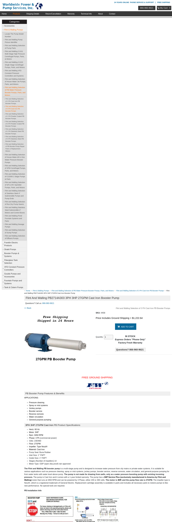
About (100, 13)
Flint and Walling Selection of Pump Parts (15, 47)
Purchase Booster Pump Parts (42, 416)
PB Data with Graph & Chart (41, 384)
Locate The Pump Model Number (14, 35)
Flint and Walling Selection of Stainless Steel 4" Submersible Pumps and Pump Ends (15, 194)
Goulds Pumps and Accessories (12, 275)
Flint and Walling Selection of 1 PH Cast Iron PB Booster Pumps (14, 101)
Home (4, 13)
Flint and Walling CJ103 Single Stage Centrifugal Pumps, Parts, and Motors (15, 64)
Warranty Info (27, 457)
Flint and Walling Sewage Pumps (14, 225)
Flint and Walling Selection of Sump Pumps (15, 231)
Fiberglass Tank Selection (11, 261)
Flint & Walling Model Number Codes (44, 371)
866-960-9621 (147, 8)
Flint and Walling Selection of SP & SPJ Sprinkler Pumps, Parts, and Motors (15, 184)
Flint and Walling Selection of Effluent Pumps (15, 237)
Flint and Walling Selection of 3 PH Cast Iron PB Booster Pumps (14, 109)
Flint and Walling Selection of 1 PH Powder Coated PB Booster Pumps (14, 116)
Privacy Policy (74, 510)
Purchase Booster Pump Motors (42, 411)
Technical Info (86, 13)
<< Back (32, 38)
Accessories (9, 26)
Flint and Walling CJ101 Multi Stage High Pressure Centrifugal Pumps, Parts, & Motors (15, 55)
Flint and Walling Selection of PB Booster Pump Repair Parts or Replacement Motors (14, 147)
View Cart (69, 489)
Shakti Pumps (10, 249)
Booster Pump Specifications (41, 366)
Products (16, 13)
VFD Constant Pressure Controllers (14, 268)
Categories (14, 22)
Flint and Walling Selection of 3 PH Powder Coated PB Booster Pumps (14, 124)
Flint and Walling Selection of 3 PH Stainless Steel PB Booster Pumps (14, 139)
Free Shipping (163, 2)
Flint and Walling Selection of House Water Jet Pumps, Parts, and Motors (15, 81)
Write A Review (161, 427)
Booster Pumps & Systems (11, 254)
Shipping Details (32, 13)
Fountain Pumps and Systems (13, 282)
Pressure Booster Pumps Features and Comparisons (51, 398)
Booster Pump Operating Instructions (44, 393)
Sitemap (25, 447)
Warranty (71, 13)
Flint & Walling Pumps (13, 30)
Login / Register (71, 486)
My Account (70, 483)
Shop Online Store (73, 441)
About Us (26, 441)
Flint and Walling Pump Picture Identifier (13, 41)
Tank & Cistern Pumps (13, 287)
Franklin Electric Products (11, 244)
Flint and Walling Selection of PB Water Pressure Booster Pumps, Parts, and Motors (15, 91)
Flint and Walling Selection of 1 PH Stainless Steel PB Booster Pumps (14, 131)
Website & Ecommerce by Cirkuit (86, 517)
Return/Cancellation (53, 13)
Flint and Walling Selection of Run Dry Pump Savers (15, 203)
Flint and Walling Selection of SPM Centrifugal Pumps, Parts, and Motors (15, 168)
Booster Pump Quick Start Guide (43, 389)
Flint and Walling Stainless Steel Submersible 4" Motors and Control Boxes (15, 210)
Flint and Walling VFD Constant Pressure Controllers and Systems (14, 73)
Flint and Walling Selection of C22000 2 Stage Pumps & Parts (15, 176)
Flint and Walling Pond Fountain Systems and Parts (13, 218)
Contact (112, 13)
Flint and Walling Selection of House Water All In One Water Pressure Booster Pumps (15, 158)
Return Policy (70, 492)
